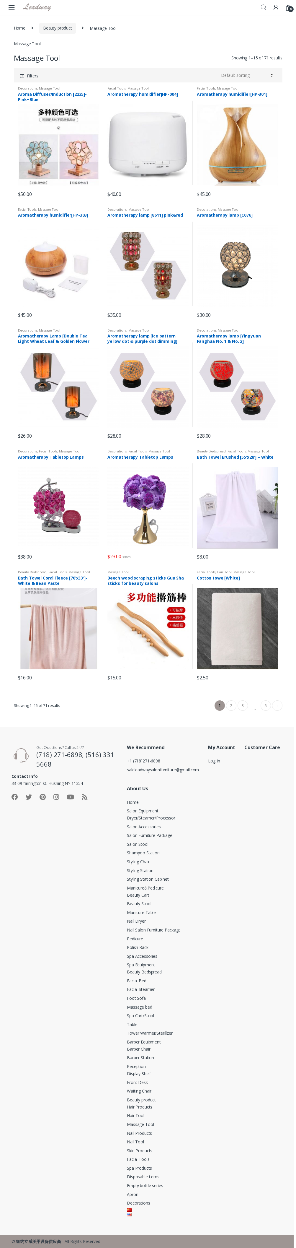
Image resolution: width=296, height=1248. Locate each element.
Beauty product (57, 28)
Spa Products (139, 1168)
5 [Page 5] (265, 705)
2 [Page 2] (231, 705)
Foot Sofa (136, 998)
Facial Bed (136, 981)
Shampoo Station (143, 853)
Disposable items (143, 1176)
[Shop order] (247, 75)
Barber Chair (138, 1049)
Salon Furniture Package (149, 835)
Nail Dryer (136, 921)
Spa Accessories (142, 956)
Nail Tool (135, 1142)
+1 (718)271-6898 (143, 761)
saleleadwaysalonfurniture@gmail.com (163, 770)
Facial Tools (116, 88)
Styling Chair (138, 861)
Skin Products (139, 1150)
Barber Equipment (144, 1042)
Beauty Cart (138, 895)
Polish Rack (137, 947)
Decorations (27, 88)
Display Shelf (139, 1073)
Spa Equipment (141, 965)
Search (263, 7)
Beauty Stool (139, 903)
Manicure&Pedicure (145, 888)
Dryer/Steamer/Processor (151, 818)
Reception (136, 1066)
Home (19, 28)
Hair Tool (224, 572)
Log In (214, 761)
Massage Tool (49, 88)
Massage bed (139, 1007)
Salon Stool (137, 844)
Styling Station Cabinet (148, 879)
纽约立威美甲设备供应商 (38, 1241)
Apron (132, 1194)
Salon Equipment (142, 811)
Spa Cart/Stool (140, 1015)
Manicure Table (141, 912)
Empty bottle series (145, 1185)
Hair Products (139, 1107)
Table (132, 1024)
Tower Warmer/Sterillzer (150, 1033)
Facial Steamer (141, 989)
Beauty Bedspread (211, 451)
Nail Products (139, 1133)
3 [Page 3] (242, 705)
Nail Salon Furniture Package (154, 930)
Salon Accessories (144, 827)
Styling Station (140, 870)
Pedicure (135, 939)
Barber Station (140, 1057)
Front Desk (137, 1082)
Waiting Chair (139, 1091)
